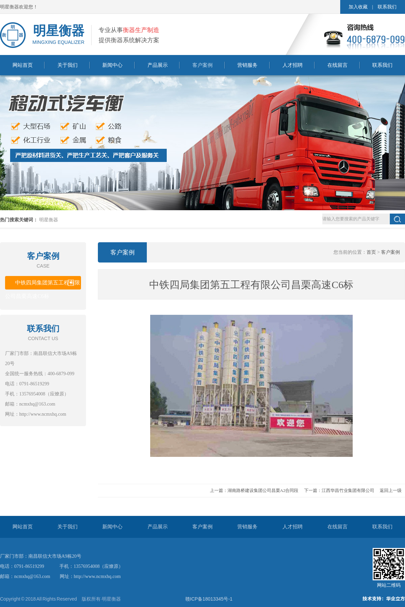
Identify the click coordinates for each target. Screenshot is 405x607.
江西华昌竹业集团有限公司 (348, 490)
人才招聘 (292, 65)
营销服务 (247, 65)
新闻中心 (112, 65)
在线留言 (337, 65)
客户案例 (202, 65)
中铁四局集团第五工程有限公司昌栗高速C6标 (42, 284)
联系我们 (387, 6)
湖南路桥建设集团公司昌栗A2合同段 (263, 490)
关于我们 (67, 65)
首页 (371, 252)
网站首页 (22, 65)
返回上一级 (391, 490)
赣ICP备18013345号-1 (209, 599)
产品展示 (157, 65)
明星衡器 (48, 219)
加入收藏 (358, 6)
